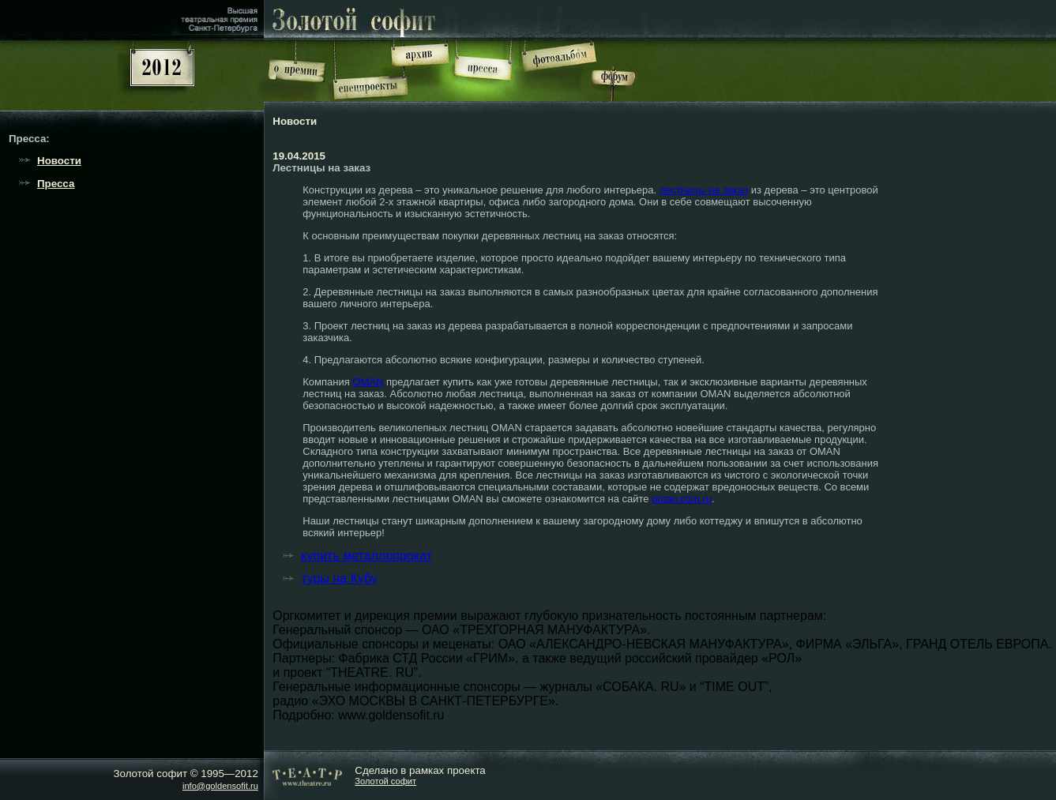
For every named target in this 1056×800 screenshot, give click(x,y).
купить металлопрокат (366, 555)
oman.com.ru (682, 499)
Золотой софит (385, 781)
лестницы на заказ (704, 190)
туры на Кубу (339, 578)
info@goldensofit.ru (220, 786)
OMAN (367, 382)
